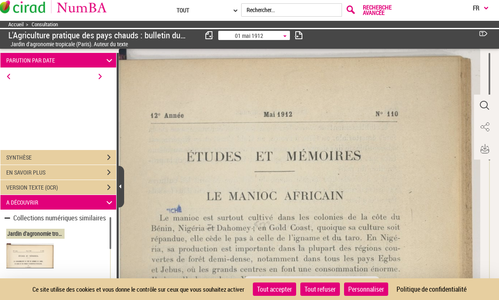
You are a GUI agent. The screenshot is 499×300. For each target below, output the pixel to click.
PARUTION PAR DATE (60, 60)
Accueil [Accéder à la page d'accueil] (16, 24)
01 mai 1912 (249, 36)
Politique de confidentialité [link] (432, 289)
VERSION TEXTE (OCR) (61, 187)
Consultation (45, 24)
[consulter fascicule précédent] (209, 35)
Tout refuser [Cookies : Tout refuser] (320, 289)
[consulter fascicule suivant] (299, 35)
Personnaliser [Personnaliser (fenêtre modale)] (366, 289)
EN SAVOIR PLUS (61, 172)
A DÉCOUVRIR (60, 202)
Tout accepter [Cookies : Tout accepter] (274, 289)
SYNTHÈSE (61, 157)
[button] (484, 105)
